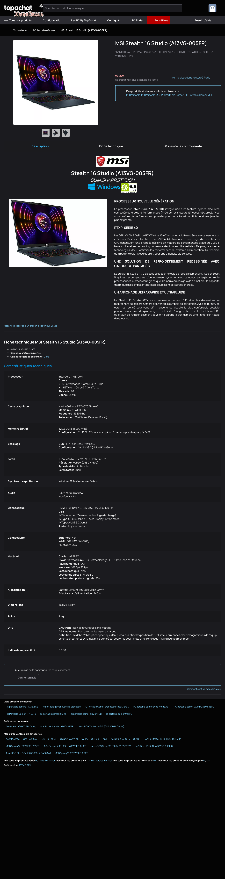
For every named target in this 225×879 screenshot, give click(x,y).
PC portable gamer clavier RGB (86, 715)
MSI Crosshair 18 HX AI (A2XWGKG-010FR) (65, 747)
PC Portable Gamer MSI (198, 95)
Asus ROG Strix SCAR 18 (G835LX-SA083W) (28, 754)
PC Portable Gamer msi (100, 762)
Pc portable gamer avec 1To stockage (61, 708)
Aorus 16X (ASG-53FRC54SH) (21, 727)
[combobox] (214, 8)
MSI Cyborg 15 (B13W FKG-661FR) (72, 754)
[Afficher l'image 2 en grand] (56, 133)
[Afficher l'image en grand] (55, 82)
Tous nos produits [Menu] (18, 20)
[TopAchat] (21, 8)
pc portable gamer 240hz (53, 715)
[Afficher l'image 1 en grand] (46, 133)
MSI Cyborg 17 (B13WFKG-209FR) (23, 747)
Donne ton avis (26, 679)
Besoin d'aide (200, 20)
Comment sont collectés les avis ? (204, 690)
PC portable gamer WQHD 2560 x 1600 (194, 708)
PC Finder (134, 20)
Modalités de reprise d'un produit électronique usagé (30, 326)
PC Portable (133, 95)
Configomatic (49, 20)
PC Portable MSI (150, 95)
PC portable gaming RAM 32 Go (22, 708)
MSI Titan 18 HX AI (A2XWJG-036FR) (154, 747)
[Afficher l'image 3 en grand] (66, 133)
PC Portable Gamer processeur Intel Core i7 (107, 708)
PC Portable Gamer (44, 30)
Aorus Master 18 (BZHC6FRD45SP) (163, 740)
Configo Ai (111, 20)
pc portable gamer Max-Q (119, 715)
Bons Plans (158, 20)
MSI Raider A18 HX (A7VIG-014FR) (57, 727)
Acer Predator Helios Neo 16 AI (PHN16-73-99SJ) (31, 740)
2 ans (46, 357)
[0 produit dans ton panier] (200, 8)
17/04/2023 (25, 766)
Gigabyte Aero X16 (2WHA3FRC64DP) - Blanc (83, 740)
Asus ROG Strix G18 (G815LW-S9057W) (111, 747)
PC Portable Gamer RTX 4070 (21, 715)
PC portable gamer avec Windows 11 (151, 708)
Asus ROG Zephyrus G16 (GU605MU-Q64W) (101, 727)
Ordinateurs (20, 30)
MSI (155, 762)
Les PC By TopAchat (81, 20)
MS (208, 762)
